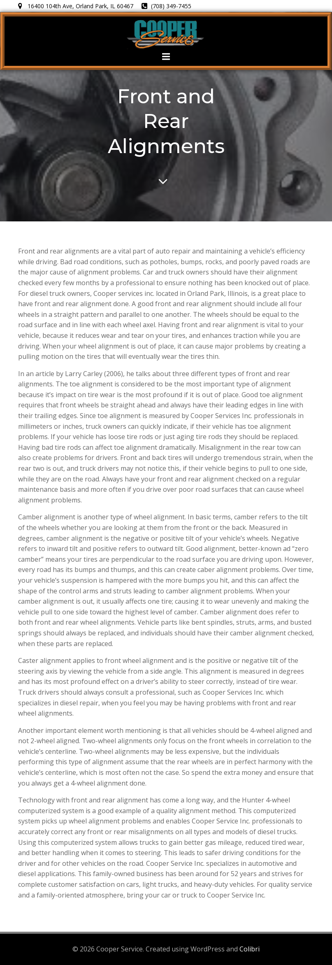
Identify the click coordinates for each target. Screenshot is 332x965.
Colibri (249, 948)
